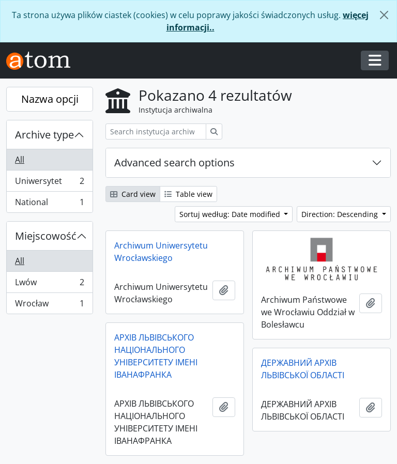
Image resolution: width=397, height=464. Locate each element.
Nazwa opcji (50, 99)
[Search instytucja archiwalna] (155, 131)
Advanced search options (174, 162)
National (49, 204)
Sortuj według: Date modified (230, 214)
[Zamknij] (384, 15)
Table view (188, 194)
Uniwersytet (49, 183)
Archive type (44, 135)
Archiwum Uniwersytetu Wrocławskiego (161, 252)
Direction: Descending (340, 214)
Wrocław (49, 305)
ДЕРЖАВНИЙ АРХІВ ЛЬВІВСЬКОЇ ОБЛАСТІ (302, 369)
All (19, 159)
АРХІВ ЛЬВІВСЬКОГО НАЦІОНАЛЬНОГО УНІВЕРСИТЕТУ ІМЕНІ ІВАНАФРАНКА (155, 356)
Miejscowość (46, 236)
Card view (133, 194)
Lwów (49, 284)
